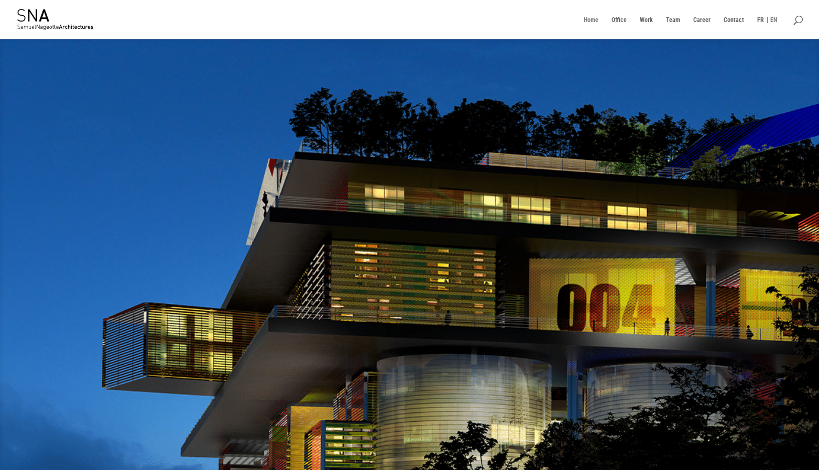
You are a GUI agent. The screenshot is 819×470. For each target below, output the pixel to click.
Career (702, 20)
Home (591, 20)
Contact (734, 20)
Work (646, 20)
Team (673, 20)
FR (760, 20)
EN (773, 20)
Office (619, 20)
